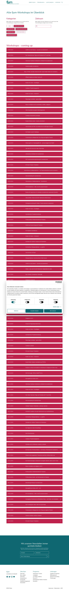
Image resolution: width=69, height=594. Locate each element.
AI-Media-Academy (37, 576)
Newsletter (22, 582)
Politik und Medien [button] (21, 32)
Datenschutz (57, 588)
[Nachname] (42, 552)
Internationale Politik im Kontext (40, 579)
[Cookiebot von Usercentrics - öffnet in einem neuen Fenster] (56, 282)
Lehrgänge (35, 575)
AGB (61, 588)
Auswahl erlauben (34, 310)
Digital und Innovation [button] (21, 29)
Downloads (22, 579)
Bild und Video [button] (10, 29)
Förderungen (53, 578)
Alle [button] (10, 26)
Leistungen (49, 2)
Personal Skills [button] (10, 32)
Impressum (51, 588)
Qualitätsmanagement (25, 581)
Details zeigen (56, 306)
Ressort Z (35, 578)
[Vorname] (27, 552)
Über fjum (32, 2)
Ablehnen (16, 310)
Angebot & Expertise (54, 573)
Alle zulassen (53, 310)
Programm (40, 2)
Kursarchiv (35, 581)
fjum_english (23, 575)
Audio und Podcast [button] (19, 26)
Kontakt (57, 2)
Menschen (22, 576)
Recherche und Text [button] (11, 35)
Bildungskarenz (53, 575)
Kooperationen (23, 578)
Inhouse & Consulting (54, 576)
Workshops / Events (37, 573)
